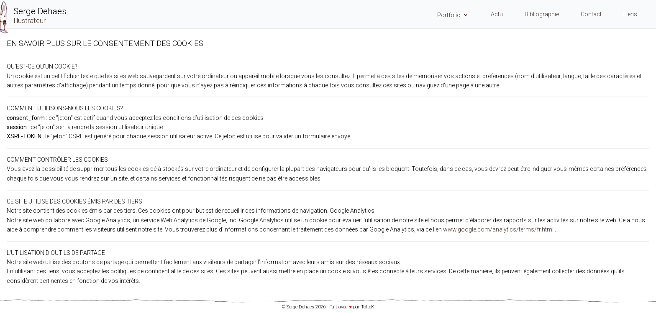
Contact (591, 14)
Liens (630, 14)
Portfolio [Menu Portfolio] (453, 15)
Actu (497, 14)
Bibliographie (542, 14)
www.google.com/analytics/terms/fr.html (498, 229)
